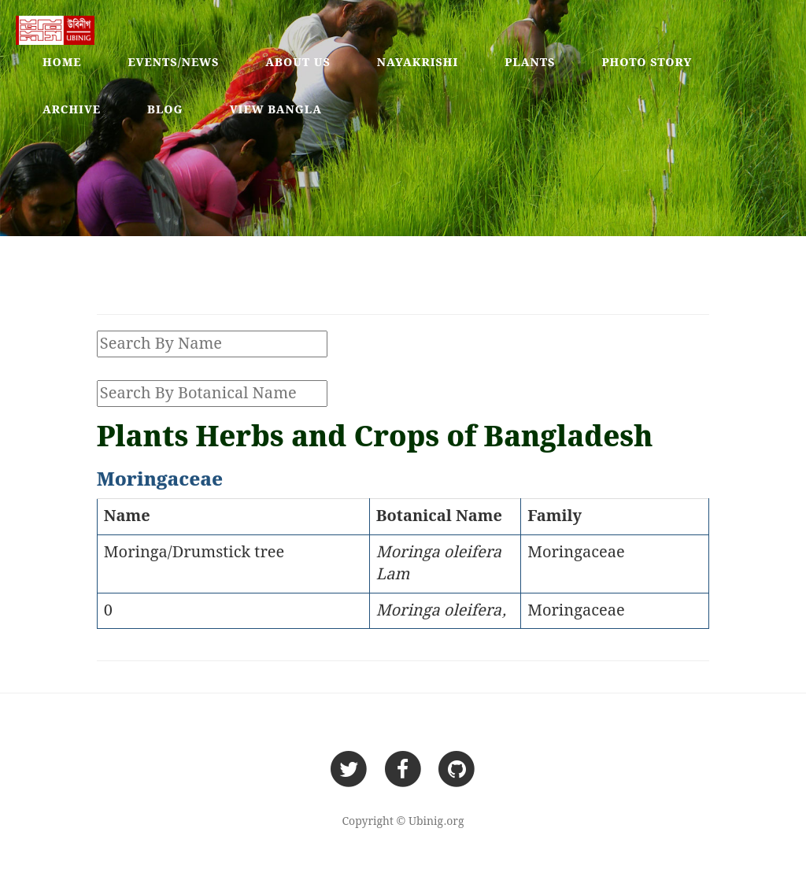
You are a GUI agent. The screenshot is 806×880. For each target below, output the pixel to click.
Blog (165, 110)
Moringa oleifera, (441, 610)
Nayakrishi (417, 63)
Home (62, 63)
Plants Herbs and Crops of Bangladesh (375, 438)
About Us (298, 63)
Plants (530, 63)
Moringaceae (576, 552)
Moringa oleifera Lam (438, 564)
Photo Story (646, 63)
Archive (72, 110)
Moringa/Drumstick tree (194, 552)
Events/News (174, 63)
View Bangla (276, 110)
